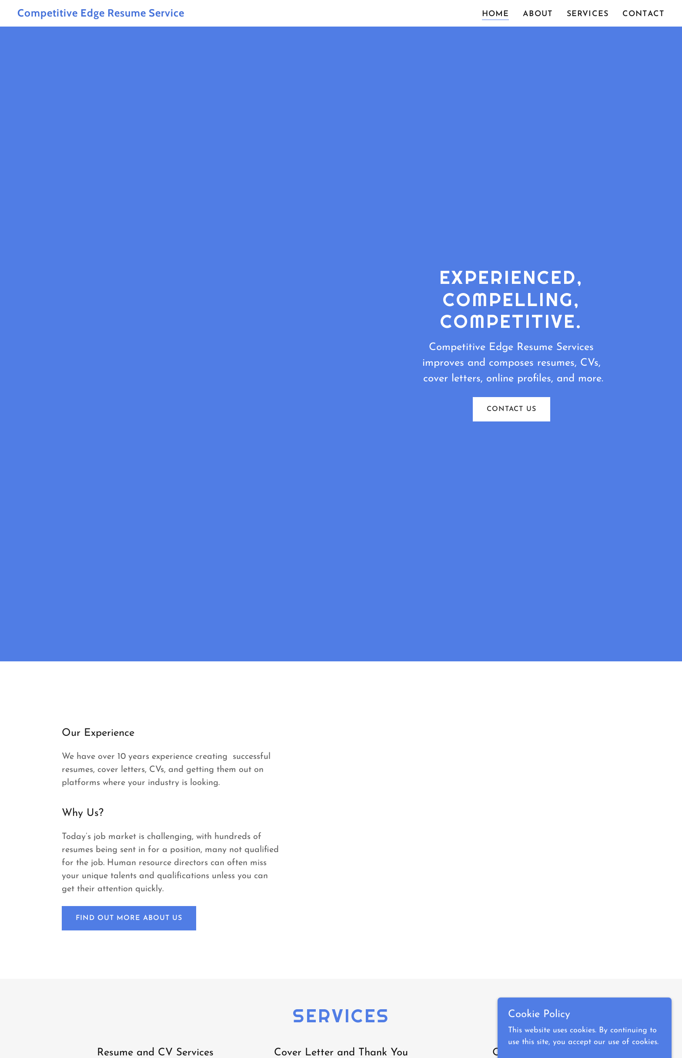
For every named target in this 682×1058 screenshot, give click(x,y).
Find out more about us (129, 918)
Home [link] (495, 14)
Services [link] (587, 14)
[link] (130, 14)
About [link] (538, 14)
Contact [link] (643, 14)
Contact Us (511, 409)
